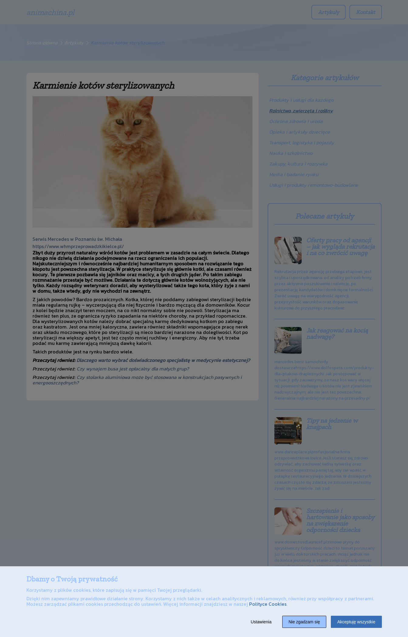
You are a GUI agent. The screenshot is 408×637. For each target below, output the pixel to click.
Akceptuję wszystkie (356, 621)
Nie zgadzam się (304, 621)
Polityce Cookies (267, 604)
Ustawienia (261, 621)
